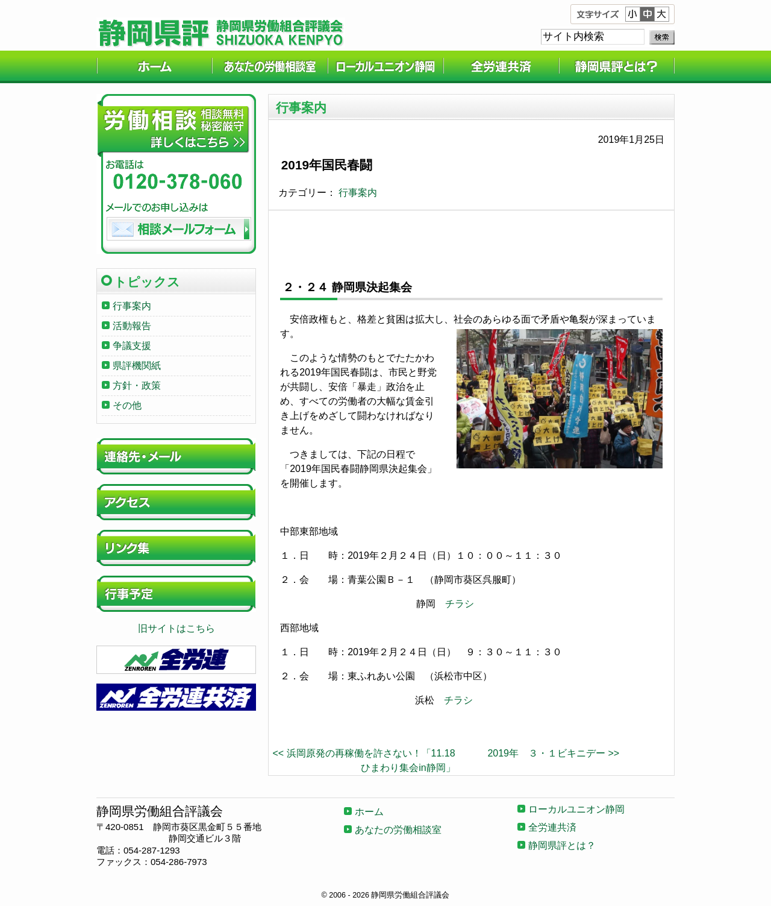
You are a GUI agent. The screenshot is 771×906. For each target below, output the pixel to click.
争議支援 (132, 346)
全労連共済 (501, 67)
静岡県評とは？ (617, 67)
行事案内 (358, 192)
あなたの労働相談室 (270, 67)
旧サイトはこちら (176, 628)
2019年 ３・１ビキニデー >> (553, 753)
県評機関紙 (137, 365)
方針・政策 (137, 385)
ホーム (154, 67)
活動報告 (132, 326)
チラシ (459, 604)
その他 (127, 405)
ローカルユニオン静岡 (385, 67)
